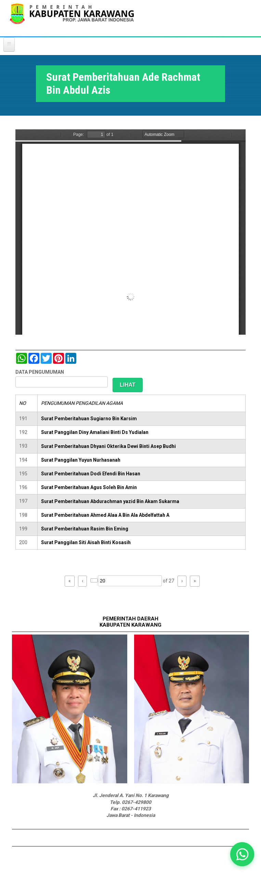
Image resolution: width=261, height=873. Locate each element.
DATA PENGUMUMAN (39, 372)
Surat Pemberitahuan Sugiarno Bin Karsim (89, 418)
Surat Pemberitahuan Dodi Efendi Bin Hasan (90, 473)
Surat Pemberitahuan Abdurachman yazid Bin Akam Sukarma (110, 501)
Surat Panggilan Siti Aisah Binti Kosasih (86, 542)
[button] (242, 854)
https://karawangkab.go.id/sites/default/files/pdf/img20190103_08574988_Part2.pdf (130, 232)
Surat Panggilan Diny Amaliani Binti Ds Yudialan (94, 432)
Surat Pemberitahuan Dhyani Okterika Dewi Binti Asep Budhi (108, 446)
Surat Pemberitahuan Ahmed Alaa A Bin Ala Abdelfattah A (105, 515)
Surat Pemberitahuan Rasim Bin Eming (84, 528)
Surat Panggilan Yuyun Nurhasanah (80, 460)
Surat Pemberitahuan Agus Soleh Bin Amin (89, 487)
